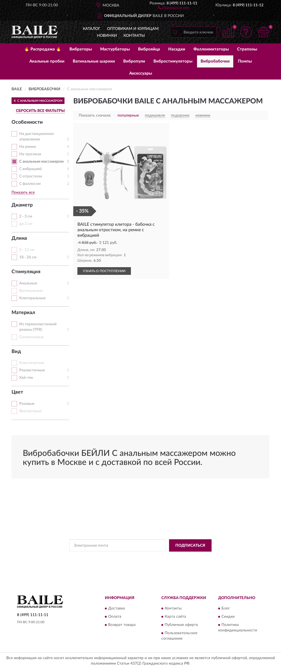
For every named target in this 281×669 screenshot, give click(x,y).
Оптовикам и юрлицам (133, 29)
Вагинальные (31, 291)
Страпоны (247, 49)
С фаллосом (30, 184)
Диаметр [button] (22, 205)
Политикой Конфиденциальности (142, 558)
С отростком (30, 176)
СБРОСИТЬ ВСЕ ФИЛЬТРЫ (40, 111)
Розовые (26, 404)
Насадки (176, 49)
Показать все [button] (23, 192)
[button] (173, 7)
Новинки (107, 36)
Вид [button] (16, 351)
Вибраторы (80, 49)
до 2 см (25, 224)
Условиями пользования (190, 558)
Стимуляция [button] (26, 271)
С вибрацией (30, 169)
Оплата (114, 617)
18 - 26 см (27, 257)
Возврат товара (122, 625)
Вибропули (134, 61)
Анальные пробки (46, 61)
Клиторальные (32, 298)
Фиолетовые (30, 411)
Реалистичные (32, 370)
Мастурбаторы (115, 49)
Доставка (116, 609)
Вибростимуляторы (172, 61)
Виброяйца (149, 49)
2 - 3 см (25, 216)
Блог (225, 609)
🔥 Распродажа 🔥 (42, 49)
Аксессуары (140, 73)
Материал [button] (23, 312)
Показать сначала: (95, 115)
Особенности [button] (27, 122)
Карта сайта (175, 617)
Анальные (28, 283)
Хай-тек (26, 378)
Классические (31, 363)
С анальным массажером (41, 161)
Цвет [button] (17, 392)
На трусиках (30, 154)
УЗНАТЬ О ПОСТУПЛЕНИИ (104, 271)
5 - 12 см (26, 250)
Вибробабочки (215, 61)
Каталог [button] (91, 29)
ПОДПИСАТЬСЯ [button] (190, 545)
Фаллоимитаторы (211, 49)
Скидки (228, 617)
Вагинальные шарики (94, 61)
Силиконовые (31, 337)
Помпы (245, 61)
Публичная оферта (181, 625)
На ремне (27, 147)
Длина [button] (19, 238)
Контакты (134, 36)
